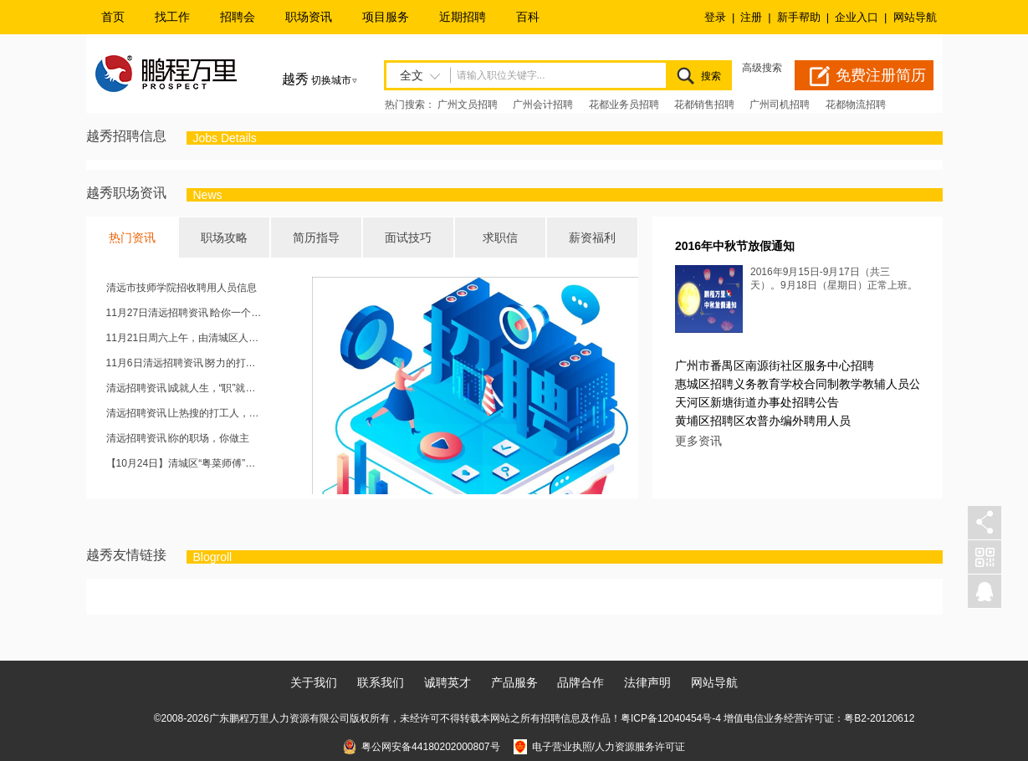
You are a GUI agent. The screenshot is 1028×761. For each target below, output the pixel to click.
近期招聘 (462, 16)
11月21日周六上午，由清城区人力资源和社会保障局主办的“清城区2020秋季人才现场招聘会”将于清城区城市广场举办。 (185, 338)
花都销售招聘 (704, 104)
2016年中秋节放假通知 (735, 246)
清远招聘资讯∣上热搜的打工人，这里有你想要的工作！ (185, 413)
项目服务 (385, 16)
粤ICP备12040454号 (666, 718)
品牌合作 (580, 682)
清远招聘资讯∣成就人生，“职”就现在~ (185, 388)
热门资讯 (132, 237)
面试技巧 (408, 237)
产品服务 (514, 682)
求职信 (500, 237)
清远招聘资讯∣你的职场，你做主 (177, 438)
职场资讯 (308, 16)
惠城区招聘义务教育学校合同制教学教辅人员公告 (804, 384)
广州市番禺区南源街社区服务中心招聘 (774, 365)
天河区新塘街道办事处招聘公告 (757, 402)
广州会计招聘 (543, 104)
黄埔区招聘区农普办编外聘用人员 (763, 420)
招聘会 (237, 16)
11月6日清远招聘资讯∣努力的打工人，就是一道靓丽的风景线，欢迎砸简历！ (185, 363)
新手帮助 (799, 17)
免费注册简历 (881, 75)
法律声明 (647, 682)
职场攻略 (224, 237)
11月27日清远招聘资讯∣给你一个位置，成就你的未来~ (185, 313)
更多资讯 (698, 440)
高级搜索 (762, 68)
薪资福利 (592, 237)
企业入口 (856, 17)
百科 (528, 16)
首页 (113, 16)
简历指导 (316, 237)
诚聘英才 (447, 682)
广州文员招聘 (467, 104)
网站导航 (915, 17)
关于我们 (313, 682)
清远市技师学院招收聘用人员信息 (181, 288)
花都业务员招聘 (624, 104)
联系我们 (380, 682)
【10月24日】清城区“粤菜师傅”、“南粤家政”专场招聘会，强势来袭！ (185, 463)
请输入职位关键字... (501, 75)
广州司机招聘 (779, 104)
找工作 (172, 16)
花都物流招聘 (856, 104)
